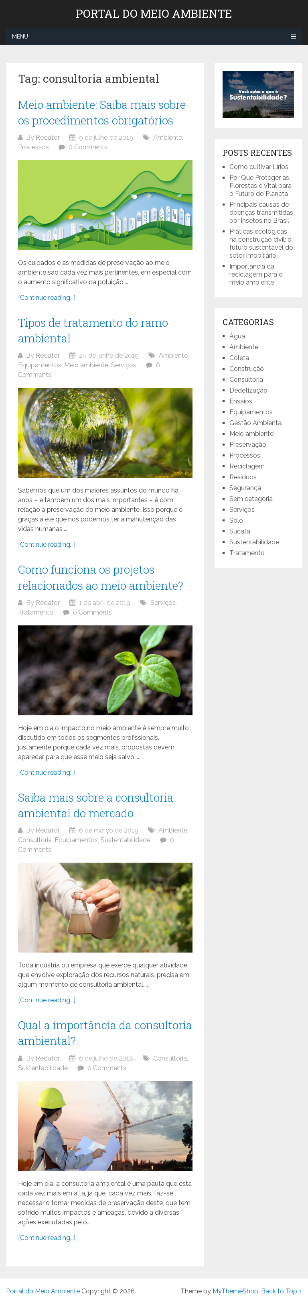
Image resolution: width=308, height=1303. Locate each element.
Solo (236, 520)
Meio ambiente (86, 365)
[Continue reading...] (46, 297)
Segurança (245, 488)
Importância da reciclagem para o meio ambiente (256, 274)
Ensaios (240, 401)
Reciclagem (247, 466)
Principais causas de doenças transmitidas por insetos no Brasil (261, 212)
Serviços (123, 365)
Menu (20, 36)
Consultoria (35, 840)
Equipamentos (39, 365)
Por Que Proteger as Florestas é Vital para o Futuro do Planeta (260, 185)
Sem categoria (251, 499)
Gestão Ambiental (256, 423)
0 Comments (88, 147)
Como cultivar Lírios (259, 167)
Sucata (239, 531)
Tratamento (35, 612)
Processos (33, 147)
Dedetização (248, 390)
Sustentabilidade (125, 840)
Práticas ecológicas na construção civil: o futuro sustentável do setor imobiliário (261, 243)
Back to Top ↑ (281, 1291)
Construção (246, 369)
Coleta (239, 358)
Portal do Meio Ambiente (154, 13)
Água (237, 336)
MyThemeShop (235, 1291)
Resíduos (243, 477)
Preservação (247, 444)
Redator (48, 137)
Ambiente (167, 137)
